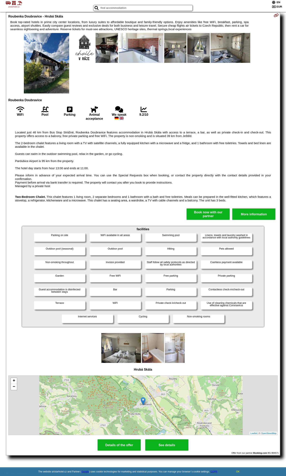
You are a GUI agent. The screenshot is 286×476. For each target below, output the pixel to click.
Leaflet (253, 433)
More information (254, 214)
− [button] (14, 387)
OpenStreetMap (269, 433)
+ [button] (14, 381)
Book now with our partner (208, 214)
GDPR (214, 471)
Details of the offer (119, 445)
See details (166, 445)
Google (85, 471)
